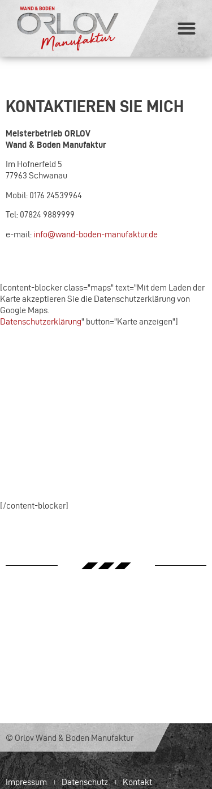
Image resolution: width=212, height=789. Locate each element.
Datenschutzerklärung (40, 321)
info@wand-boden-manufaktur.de (95, 234)
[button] (186, 28)
